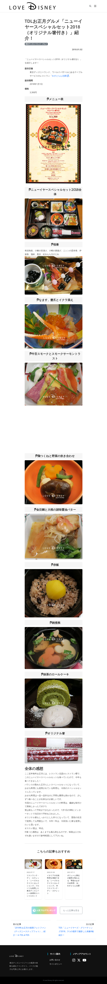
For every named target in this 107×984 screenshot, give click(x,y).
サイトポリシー (56, 964)
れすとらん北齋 (60, 75)
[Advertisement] (53, 429)
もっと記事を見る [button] (71, 910)
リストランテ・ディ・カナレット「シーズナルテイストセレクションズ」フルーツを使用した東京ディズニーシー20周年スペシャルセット (33, 885)
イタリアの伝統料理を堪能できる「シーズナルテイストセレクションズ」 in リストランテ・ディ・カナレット (53, 884)
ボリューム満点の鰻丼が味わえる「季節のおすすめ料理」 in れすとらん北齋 (73, 880)
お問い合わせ (55, 960)
